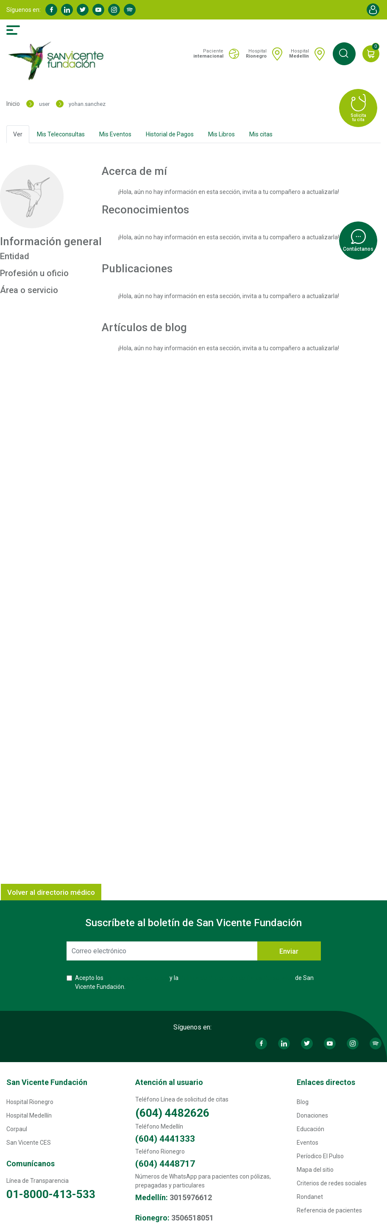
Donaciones (312, 1115)
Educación (310, 1129)
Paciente (208, 53)
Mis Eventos (115, 134)
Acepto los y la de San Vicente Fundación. (194, 982)
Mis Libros (221, 134)
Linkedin (67, 10)
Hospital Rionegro (29, 1102)
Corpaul (16, 1129)
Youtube (98, 10)
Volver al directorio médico (51, 892)
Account (373, 9)
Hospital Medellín (29, 1115)
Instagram (114, 10)
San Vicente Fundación (46, 1082)
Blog (303, 1102)
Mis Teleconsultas (61, 134)
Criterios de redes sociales (332, 1183)
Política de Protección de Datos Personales (237, 977)
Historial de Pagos (170, 134)
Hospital (256, 53)
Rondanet (310, 1196)
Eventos (307, 1142)
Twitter (83, 10)
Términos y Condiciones (136, 977)
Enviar (288, 951)
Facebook (51, 10)
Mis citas (261, 134)
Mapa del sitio (315, 1169)
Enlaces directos (326, 1082)
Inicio (13, 103)
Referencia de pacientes (329, 1210)
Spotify (130, 10)
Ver (17, 134)
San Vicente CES (28, 1142)
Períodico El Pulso (320, 1156)
